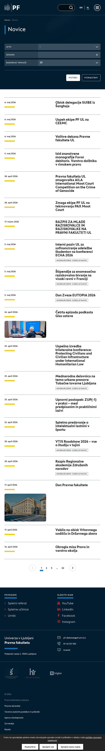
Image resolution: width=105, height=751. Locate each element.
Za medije (9, 724)
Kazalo (8, 730)
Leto (8, 47)
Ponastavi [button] (91, 78)
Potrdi (73, 78)
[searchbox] (40, 54)
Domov (7, 20)
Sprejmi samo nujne (70, 747)
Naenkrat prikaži (16, 63)
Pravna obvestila (12, 706)
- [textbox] (40, 47)
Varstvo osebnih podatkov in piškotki (22, 712)
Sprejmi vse (48, 747)
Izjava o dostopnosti (14, 718)
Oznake (10, 55)
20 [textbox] (41, 63)
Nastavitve (30, 747)
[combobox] (69, 47)
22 (63, 568)
